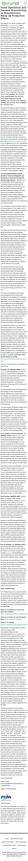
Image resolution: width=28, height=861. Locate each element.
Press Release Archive (16, 838)
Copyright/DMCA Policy (9, 845)
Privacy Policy (22, 845)
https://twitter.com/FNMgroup (13, 619)
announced (4, 371)
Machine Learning (8, 120)
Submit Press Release (8, 842)
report (10, 59)
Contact (14, 848)
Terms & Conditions (20, 842)
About (7, 838)
